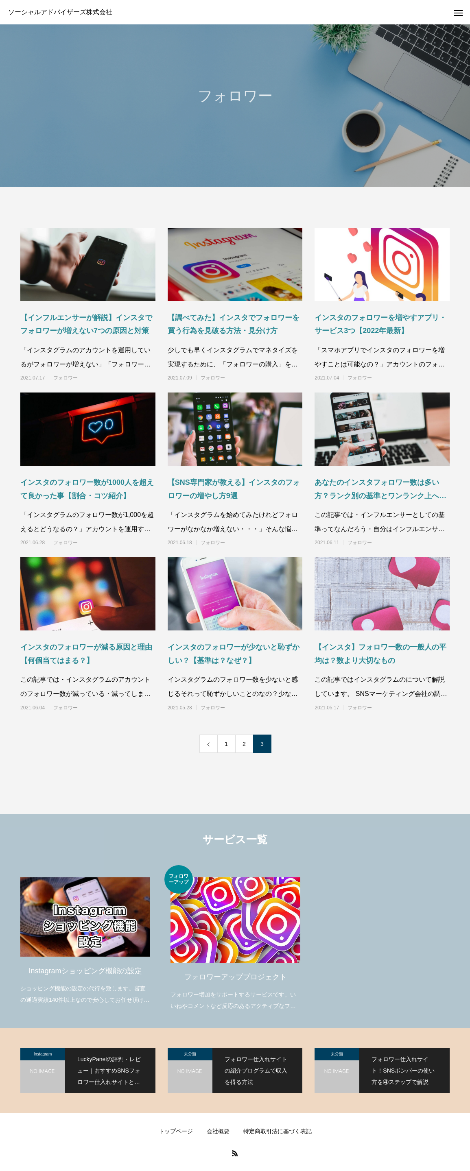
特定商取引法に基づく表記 (277, 1131)
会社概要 (218, 1131)
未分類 (190, 1054)
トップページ (176, 1131)
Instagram (43, 1054)
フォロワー (65, 377)
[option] (85, 935)
